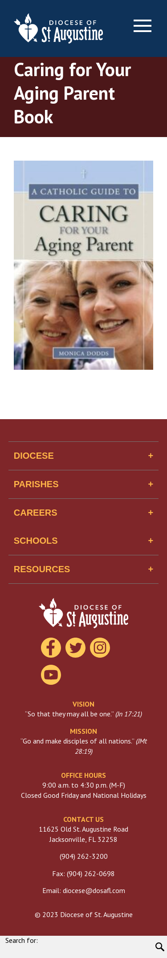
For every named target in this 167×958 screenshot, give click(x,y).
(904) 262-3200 (84, 856)
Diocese (34, 456)
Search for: (21, 940)
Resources (42, 569)
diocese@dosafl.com (94, 890)
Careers (35, 512)
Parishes (36, 484)
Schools (36, 541)
